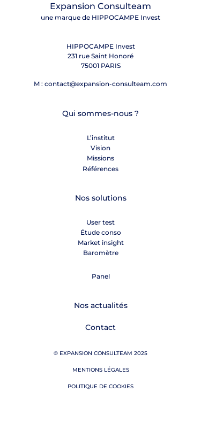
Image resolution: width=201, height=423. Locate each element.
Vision (100, 148)
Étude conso (100, 232)
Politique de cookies (100, 386)
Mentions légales (100, 369)
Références (100, 169)
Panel (101, 276)
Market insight (101, 243)
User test (100, 222)
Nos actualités (101, 305)
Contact (100, 327)
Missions (100, 158)
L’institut (101, 138)
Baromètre (100, 253)
